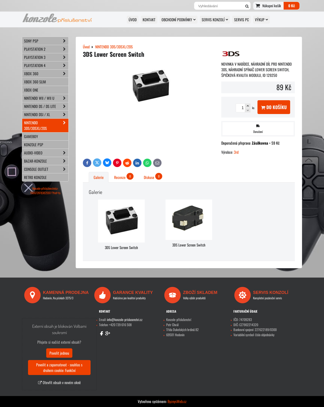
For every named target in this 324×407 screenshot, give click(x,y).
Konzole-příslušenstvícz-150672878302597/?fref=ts (45, 190)
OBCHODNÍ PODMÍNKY (179, 19)
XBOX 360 (46, 74)
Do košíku (274, 107)
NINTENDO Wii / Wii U (46, 98)
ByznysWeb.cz (177, 401)
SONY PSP (46, 41)
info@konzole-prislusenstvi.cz (124, 319)
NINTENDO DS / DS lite (46, 106)
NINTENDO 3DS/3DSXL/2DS (46, 125)
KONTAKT (149, 19)
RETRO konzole (35, 177)
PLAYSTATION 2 (46, 49)
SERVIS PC (241, 19)
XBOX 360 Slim (35, 82)
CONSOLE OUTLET (46, 169)
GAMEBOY (31, 136)
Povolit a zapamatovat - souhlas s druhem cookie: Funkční (59, 367)
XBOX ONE (31, 90)
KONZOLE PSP (33, 144)
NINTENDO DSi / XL (46, 114)
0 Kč (291, 5)
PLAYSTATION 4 (46, 65)
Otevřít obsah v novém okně (59, 382)
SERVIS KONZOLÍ (215, 19)
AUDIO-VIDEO (46, 153)
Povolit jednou (59, 353)
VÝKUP (261, 19)
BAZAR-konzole (46, 161)
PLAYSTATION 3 (46, 57)
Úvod (133, 19)
